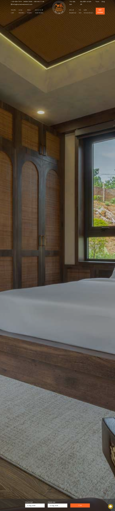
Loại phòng (22, 11)
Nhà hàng (29, 11)
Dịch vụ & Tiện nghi (39, 11)
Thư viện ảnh (72, 3)
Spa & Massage (72, 11)
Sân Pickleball (88, 11)
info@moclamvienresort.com (21, 4)
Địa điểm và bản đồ (85, 3)
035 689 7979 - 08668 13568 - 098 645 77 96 (27, 1)
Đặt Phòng (100, 11)
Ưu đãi (80, 11)
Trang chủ (13, 11)
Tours (97, 1)
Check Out (29, 502)
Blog (103, 1)
